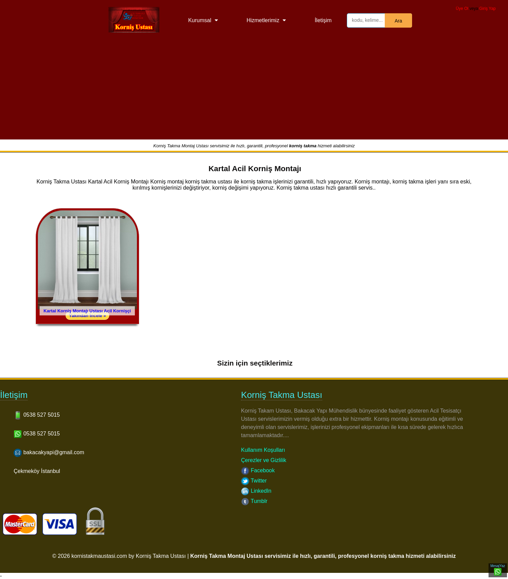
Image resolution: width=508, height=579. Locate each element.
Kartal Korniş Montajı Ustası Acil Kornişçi (87, 310)
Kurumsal (199, 20)
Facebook (258, 470)
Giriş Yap (487, 8)
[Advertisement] (254, 91)
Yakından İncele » (87, 315)
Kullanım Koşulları (263, 450)
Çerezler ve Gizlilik (263, 460)
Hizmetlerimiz (262, 20)
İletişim (323, 20)
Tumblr (254, 501)
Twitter (254, 481)
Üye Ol (462, 8)
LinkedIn (256, 491)
